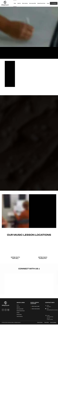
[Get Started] (53, 3)
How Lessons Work (20, 308)
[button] (25, 3)
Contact (18, 312)
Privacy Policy (19, 314)
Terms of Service (20, 316)
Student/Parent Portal (20, 310)
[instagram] (5, 310)
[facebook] (3, 310)
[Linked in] (8, 310)
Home (18, 305)
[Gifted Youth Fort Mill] (35, 306)
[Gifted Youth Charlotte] (35, 309)
